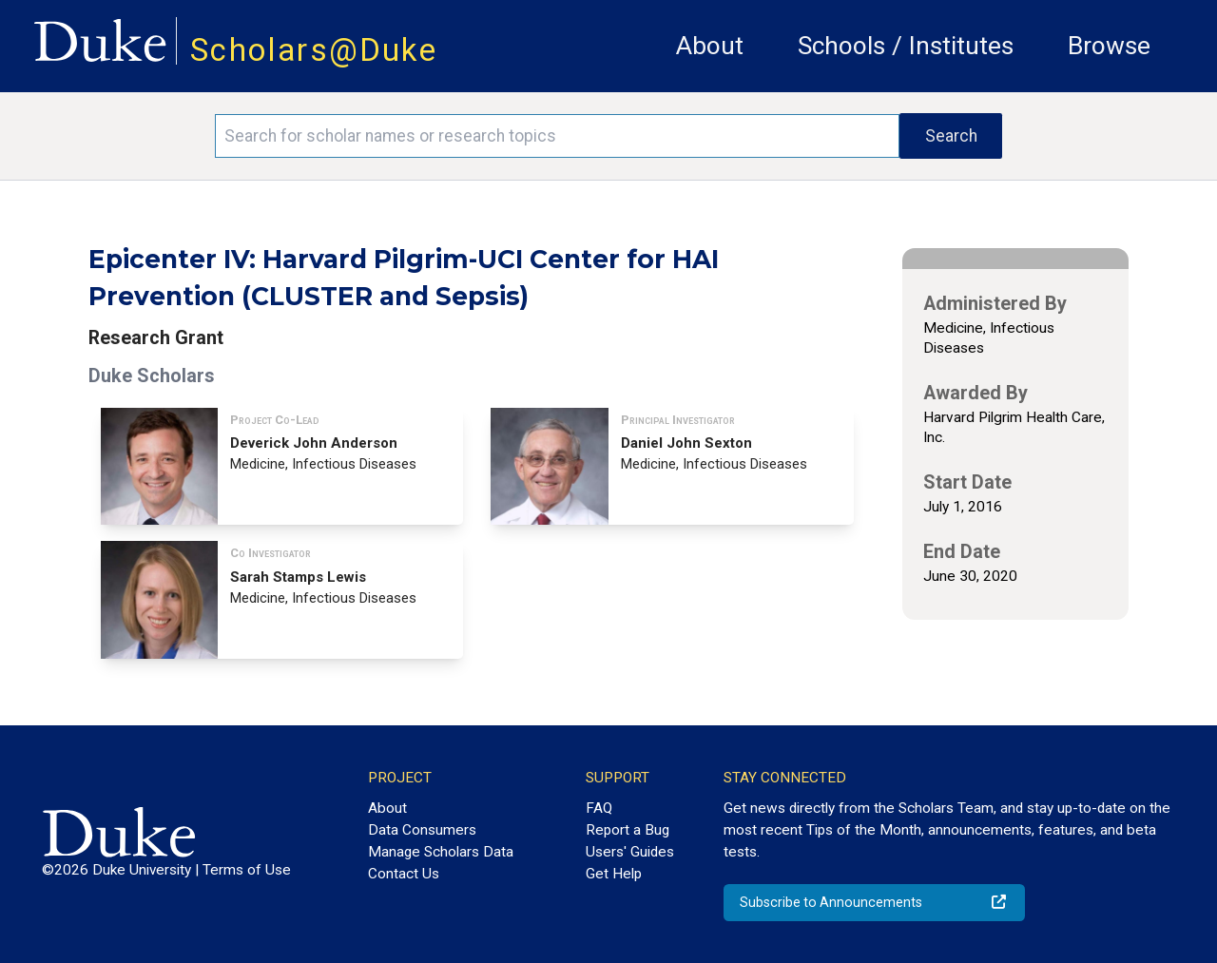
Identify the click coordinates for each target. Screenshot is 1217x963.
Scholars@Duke (313, 49)
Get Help (614, 873)
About (710, 45)
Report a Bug (627, 829)
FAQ (599, 808)
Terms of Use (247, 869)
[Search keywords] (557, 136)
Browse (1109, 45)
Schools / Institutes (906, 45)
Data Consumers (422, 829)
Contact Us (403, 873)
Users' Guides (630, 851)
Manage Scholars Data (440, 851)
